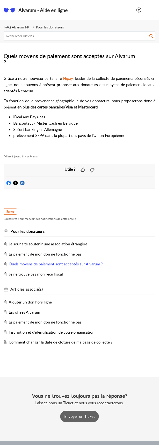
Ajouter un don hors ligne (30, 302)
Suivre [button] (10, 211)
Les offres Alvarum (24, 312)
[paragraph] (79, 112)
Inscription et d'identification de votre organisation (51, 332)
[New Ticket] (79, 416)
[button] (139, 10)
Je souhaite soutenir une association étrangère (48, 244)
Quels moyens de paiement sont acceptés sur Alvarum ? (56, 264)
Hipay (68, 78)
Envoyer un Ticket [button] (79, 416)
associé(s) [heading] (26, 289)
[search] (79, 35)
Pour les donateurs (50, 27)
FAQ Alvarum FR (16, 27)
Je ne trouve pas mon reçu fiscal (36, 274)
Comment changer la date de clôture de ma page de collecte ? (60, 342)
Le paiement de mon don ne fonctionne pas (45, 254)
